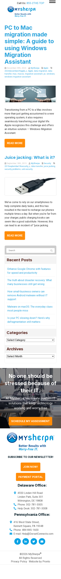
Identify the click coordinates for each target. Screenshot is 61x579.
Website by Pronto (39, 561)
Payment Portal (30, 477)
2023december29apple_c (16, 71)
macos (21, 74)
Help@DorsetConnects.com (37, 533)
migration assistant (34, 74)
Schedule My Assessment (30, 421)
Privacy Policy (19, 561)
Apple (45, 68)
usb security (27, 169)
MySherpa (35, 68)
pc (45, 74)
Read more (15, 143)
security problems (13, 169)
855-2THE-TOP (35, 3)
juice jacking (49, 166)
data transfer (37, 166)
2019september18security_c (17, 166)
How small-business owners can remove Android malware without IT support (27, 295)
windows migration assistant (18, 77)
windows (51, 74)
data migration (40, 71)
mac (15, 74)
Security (47, 163)
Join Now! (30, 466)
